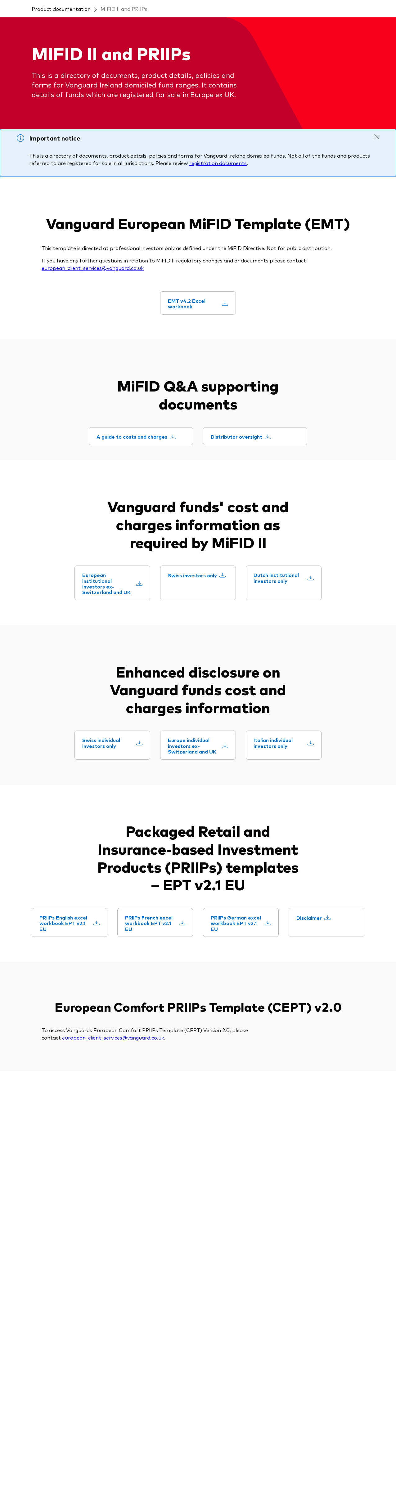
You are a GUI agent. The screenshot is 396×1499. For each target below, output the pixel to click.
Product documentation (61, 45)
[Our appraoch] (220, 1246)
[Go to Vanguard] (38, 1446)
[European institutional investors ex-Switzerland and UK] (121, 710)
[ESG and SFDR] (135, 1295)
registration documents (218, 199)
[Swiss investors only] (207, 701)
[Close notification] (376, 173)
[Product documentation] (153, 1233)
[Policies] (126, 1283)
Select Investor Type (158, 6)
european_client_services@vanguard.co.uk (93, 304)
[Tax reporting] (133, 1327)
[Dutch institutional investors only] (293, 701)
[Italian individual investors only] (293, 878)
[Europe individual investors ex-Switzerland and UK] (207, 883)
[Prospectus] (131, 1246)
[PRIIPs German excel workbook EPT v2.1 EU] (250, 1069)
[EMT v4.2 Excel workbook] (207, 381)
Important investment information (108, 1479)
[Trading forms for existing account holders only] (155, 1396)
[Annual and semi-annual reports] (155, 1311)
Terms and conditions (44, 1479)
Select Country (110, 6)
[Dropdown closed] (56, 5)
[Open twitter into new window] (47, 1195)
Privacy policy (163, 1479)
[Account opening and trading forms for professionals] (155, 1376)
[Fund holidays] (134, 1258)
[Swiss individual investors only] (121, 878)
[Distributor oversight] (251, 528)
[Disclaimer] (324, 1066)
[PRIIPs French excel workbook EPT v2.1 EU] (164, 1069)
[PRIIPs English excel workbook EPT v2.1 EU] (78, 1069)
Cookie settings (199, 1479)
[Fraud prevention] (310, 1246)
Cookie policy (235, 1479)
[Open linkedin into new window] (27, 1195)
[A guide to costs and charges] (147, 528)
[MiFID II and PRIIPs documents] (154, 1270)
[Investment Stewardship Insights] (241, 1262)
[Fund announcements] (144, 1340)
